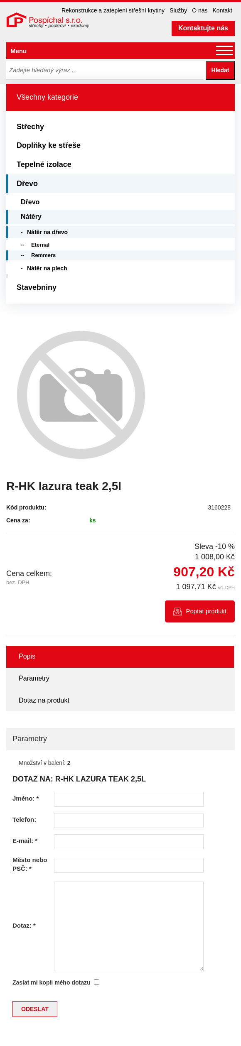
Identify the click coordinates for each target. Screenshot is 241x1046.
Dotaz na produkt (44, 700)
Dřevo (27, 183)
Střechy (30, 126)
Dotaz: (24, 925)
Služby (178, 10)
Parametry (34, 678)
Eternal (40, 245)
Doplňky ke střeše (49, 145)
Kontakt (222, 10)
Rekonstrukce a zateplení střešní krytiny (113, 10)
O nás (199, 10)
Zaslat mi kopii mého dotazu (51, 982)
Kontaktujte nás (203, 28)
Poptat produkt (206, 611)
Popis (27, 656)
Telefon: (24, 819)
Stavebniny (37, 287)
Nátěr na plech (47, 268)
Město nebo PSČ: (29, 864)
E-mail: (24, 840)
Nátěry (31, 216)
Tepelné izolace (44, 164)
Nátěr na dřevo (47, 232)
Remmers (43, 255)
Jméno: (25, 798)
